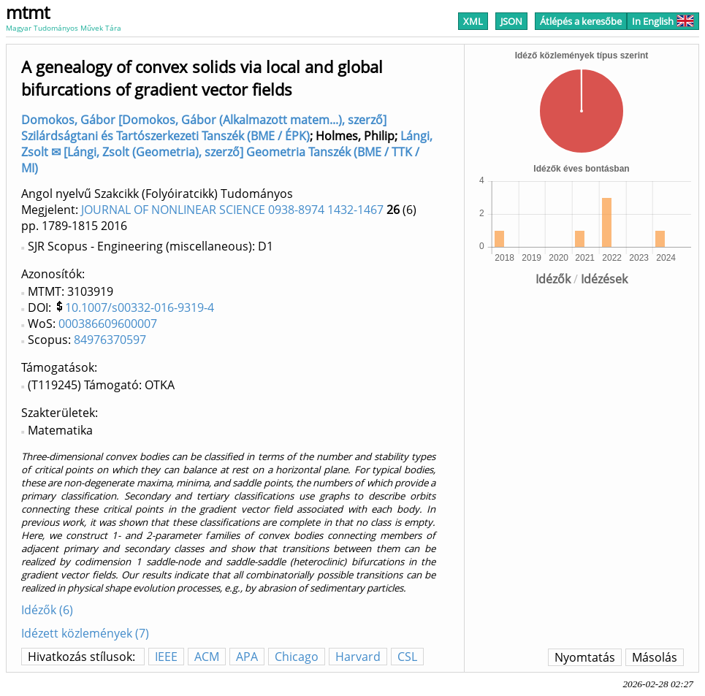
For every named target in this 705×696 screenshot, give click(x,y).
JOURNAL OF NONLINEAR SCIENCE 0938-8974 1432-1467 (232, 210)
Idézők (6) (47, 610)
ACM (206, 657)
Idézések (604, 279)
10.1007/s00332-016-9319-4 (139, 307)
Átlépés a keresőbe (581, 21)
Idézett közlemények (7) (85, 633)
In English (663, 21)
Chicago (297, 657)
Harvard (358, 657)
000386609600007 (107, 324)
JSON (511, 21)
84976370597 (110, 340)
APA (247, 657)
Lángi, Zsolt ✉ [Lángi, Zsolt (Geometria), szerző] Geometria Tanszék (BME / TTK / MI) (226, 152)
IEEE (166, 657)
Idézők (553, 279)
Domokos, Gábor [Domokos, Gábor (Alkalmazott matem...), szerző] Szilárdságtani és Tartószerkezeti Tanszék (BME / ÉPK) (203, 128)
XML (473, 21)
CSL (407, 657)
